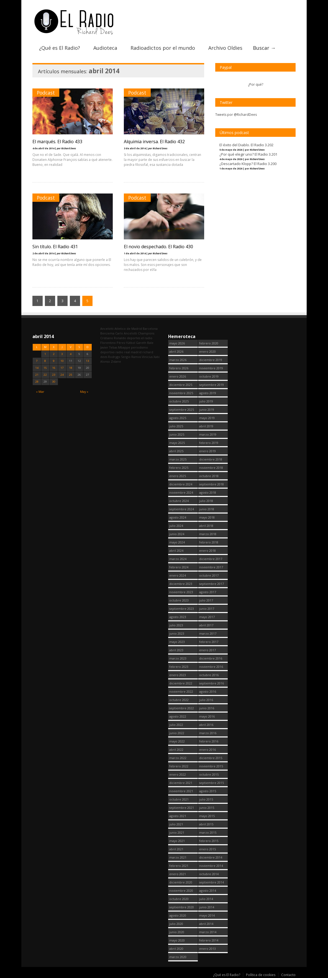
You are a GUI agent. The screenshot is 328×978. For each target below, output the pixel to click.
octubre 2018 (209, 476)
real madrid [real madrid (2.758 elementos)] (133, 352)
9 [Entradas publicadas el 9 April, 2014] (54, 361)
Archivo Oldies (225, 48)
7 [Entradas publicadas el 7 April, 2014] (37, 361)
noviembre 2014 (211, 866)
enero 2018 (207, 550)
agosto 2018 (207, 492)
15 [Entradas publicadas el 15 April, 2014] (45, 368)
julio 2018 (206, 501)
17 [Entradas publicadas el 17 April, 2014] (62, 368)
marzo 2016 (207, 733)
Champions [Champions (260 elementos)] (146, 333)
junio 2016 (206, 708)
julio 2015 (206, 799)
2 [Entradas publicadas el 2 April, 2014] (54, 354)
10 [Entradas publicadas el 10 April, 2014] (62, 361)
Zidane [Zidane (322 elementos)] (116, 361)
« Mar (40, 391)
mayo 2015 (207, 816)
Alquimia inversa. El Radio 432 (154, 141)
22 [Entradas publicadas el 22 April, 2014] (45, 374)
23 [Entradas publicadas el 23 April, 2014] (53, 374)
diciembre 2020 (180, 882)
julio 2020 (176, 924)
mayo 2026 (177, 343)
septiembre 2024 (181, 509)
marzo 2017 (207, 633)
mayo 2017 (207, 617)
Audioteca (105, 48)
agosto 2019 (207, 393)
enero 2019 (207, 451)
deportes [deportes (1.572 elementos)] (133, 338)
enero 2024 (177, 575)
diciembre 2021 (180, 783)
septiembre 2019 (211, 385)
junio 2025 (176, 434)
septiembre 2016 (211, 683)
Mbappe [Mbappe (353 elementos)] (124, 347)
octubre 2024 (179, 501)
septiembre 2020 (181, 907)
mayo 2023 (177, 642)
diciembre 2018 (210, 459)
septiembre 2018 (211, 484)
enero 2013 (207, 948)
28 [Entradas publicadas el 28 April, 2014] (37, 381)
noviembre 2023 (181, 592)
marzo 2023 (177, 658)
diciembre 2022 (180, 683)
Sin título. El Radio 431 (55, 247)
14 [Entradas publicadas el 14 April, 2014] (37, 368)
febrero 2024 (178, 567)
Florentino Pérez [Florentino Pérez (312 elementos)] (112, 343)
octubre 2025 (179, 401)
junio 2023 (176, 633)
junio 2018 (206, 509)
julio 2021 (176, 824)
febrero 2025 (178, 468)
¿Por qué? (255, 84)
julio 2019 (206, 401)
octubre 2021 (179, 799)
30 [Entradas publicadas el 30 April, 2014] (53, 381)
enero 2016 (207, 749)
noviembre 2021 (181, 791)
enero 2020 (207, 351)
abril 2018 (206, 526)
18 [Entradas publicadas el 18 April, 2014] (70, 368)
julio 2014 (206, 899)
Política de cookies (260, 974)
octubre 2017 (209, 575)
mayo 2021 (177, 841)
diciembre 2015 (210, 758)
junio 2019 (206, 409)
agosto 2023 (177, 617)
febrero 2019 (208, 443)
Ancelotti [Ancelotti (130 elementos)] (107, 328)
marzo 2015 (207, 832)
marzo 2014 (207, 932)
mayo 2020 (177, 940)
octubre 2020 (179, 899)
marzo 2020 (177, 957)
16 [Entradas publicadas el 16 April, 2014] (53, 368)
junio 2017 (206, 608)
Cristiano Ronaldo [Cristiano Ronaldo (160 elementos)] (113, 338)
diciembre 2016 (210, 658)
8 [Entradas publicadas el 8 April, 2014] (45, 361)
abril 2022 (176, 749)
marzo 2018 (207, 534)
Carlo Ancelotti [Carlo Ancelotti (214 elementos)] (126, 333)
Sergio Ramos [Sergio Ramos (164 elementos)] (131, 357)
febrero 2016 (208, 741)
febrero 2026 (178, 368)
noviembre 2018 (211, 468)
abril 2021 (176, 849)
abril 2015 (206, 824)
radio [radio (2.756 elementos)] (119, 352)
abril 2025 (176, 451)
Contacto (288, 974)
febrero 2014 (208, 940)
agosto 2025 (177, 418)
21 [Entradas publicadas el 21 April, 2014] (37, 374)
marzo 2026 (177, 360)
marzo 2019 (207, 434)
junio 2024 (176, 534)
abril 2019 (206, 426)
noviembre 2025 (181, 393)
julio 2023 (176, 625)
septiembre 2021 (181, 808)
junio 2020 (176, 932)
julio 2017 (206, 600)
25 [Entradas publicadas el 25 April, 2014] (70, 374)
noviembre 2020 (181, 890)
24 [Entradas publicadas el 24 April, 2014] (62, 374)
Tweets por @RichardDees (236, 114)
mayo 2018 (207, 517)
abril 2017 (206, 625)
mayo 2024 (177, 542)
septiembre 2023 (181, 608)
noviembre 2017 (211, 567)
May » (84, 391)
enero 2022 (177, 774)
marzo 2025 (177, 459)
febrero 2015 (208, 841)
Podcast (46, 92)
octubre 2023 (179, 600)
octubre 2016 (209, 675)
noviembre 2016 (211, 667)
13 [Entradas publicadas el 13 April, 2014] (87, 361)
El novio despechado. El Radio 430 (158, 247)
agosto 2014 (207, 890)
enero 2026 (177, 376)
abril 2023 (176, 650)
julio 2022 (176, 725)
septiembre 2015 (211, 783)
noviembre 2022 (181, 691)
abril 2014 (206, 924)
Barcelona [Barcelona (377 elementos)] (150, 328)
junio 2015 (206, 808)
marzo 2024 (177, 559)
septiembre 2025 (181, 409)
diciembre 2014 (210, 857)
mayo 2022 (177, 741)
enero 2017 (207, 650)
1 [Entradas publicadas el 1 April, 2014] (45, 354)
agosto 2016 (207, 691)
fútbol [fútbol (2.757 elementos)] (130, 343)
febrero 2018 (208, 542)
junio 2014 (206, 907)
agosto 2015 (207, 791)
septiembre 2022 (181, 708)
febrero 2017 (208, 642)
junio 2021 (176, 832)
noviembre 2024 (181, 492)
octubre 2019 (209, 376)
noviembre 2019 (211, 368)
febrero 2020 (208, 343)
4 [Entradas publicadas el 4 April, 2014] (70, 354)
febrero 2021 (178, 866)
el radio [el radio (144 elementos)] (146, 338)
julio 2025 (176, 426)
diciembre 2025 (180, 385)
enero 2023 (177, 675)
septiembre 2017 (211, 584)
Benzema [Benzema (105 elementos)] (107, 333)
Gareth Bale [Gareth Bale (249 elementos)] (144, 343)
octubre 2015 (209, 774)
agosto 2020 (177, 915)
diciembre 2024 (180, 484)
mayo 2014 (207, 915)
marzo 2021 (177, 857)
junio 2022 (176, 733)
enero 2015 (207, 849)
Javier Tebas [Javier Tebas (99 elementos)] (108, 347)
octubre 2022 (179, 700)
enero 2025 (177, 476)
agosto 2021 (177, 816)
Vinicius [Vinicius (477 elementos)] (147, 357)
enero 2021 (177, 874)
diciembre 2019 (210, 360)
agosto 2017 (207, 592)
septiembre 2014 (211, 882)
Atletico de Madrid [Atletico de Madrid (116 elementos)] (128, 328)
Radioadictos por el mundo (162, 48)
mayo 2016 (207, 716)
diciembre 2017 (210, 559)
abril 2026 (176, 351)
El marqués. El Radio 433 (57, 141)
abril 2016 (206, 725)
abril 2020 (176, 948)
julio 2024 (176, 526)
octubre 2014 (209, 874)
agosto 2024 (177, 517)
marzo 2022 (177, 758)
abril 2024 (176, 550)
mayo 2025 (177, 443)
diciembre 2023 (180, 584)
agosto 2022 (177, 716)
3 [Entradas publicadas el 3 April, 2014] (62, 354)
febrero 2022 (178, 766)
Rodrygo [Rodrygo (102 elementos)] (114, 357)
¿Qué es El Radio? (59, 48)
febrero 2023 (178, 667)
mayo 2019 (207, 418)
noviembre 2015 (211, 766)
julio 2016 (206, 700)
